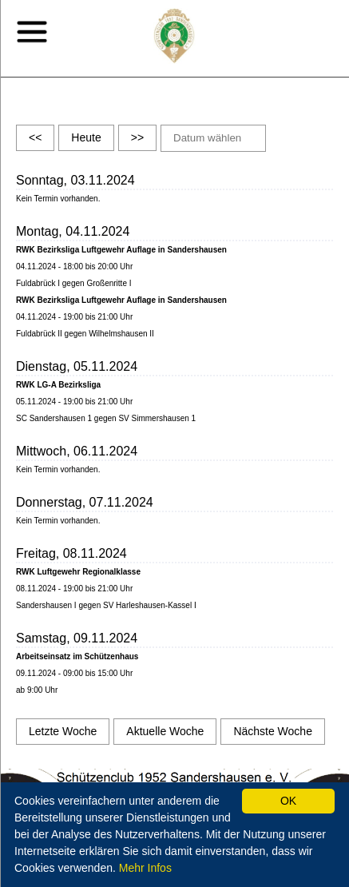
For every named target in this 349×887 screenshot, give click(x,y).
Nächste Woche (272, 731)
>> (137, 137)
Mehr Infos (145, 867)
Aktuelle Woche (165, 731)
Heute (86, 137)
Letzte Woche (63, 731)
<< (35, 137)
